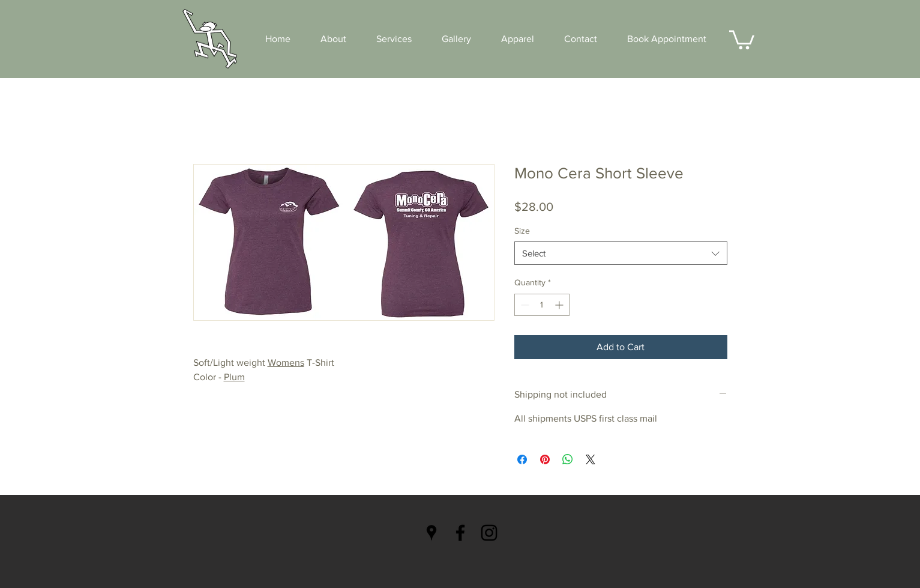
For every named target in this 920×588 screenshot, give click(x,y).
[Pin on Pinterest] (545, 459)
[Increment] (560, 304)
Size (522, 230)
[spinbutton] (542, 304)
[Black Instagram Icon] (489, 533)
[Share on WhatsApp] (568, 459)
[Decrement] (523, 304)
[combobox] (620, 253)
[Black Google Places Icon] (431, 533)
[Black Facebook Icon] (460, 533)
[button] (741, 38)
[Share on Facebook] (522, 459)
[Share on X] (590, 459)
